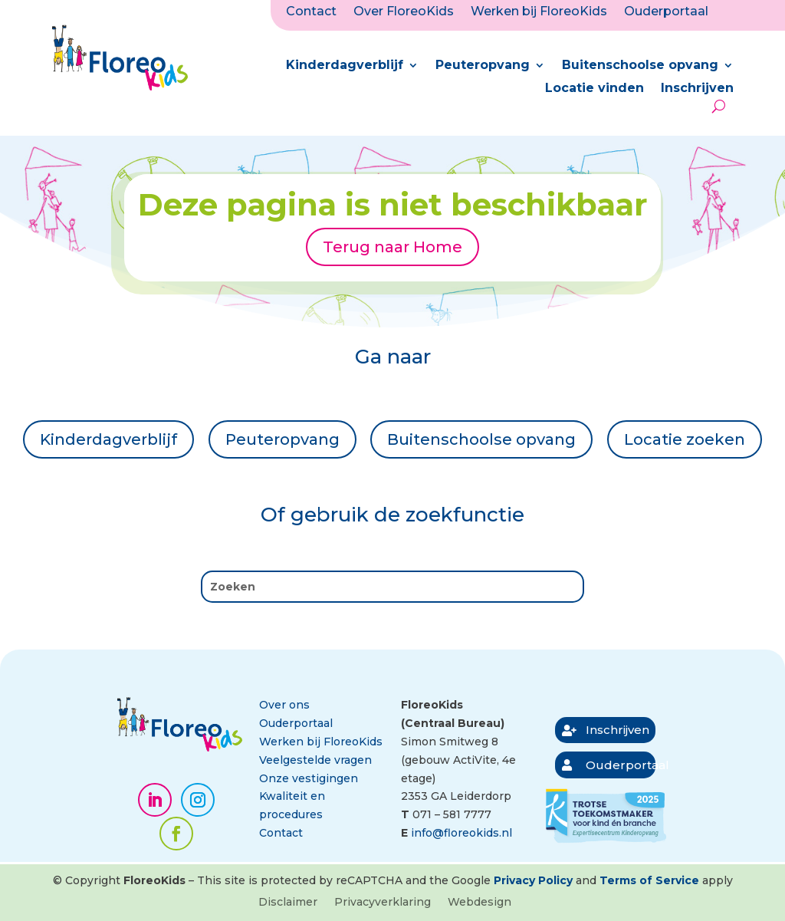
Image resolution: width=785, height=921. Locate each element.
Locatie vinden (594, 89)
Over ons (284, 705)
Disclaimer (287, 902)
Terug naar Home (392, 247)
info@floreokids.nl (461, 833)
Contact (311, 12)
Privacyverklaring (382, 902)
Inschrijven (697, 89)
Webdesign (479, 902)
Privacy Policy (533, 880)
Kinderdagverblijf (344, 66)
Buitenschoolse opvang (640, 66)
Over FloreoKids (403, 12)
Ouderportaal (666, 12)
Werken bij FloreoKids (539, 12)
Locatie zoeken (684, 439)
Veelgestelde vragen (315, 760)
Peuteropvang (482, 66)
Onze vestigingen (308, 778)
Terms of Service (649, 880)
